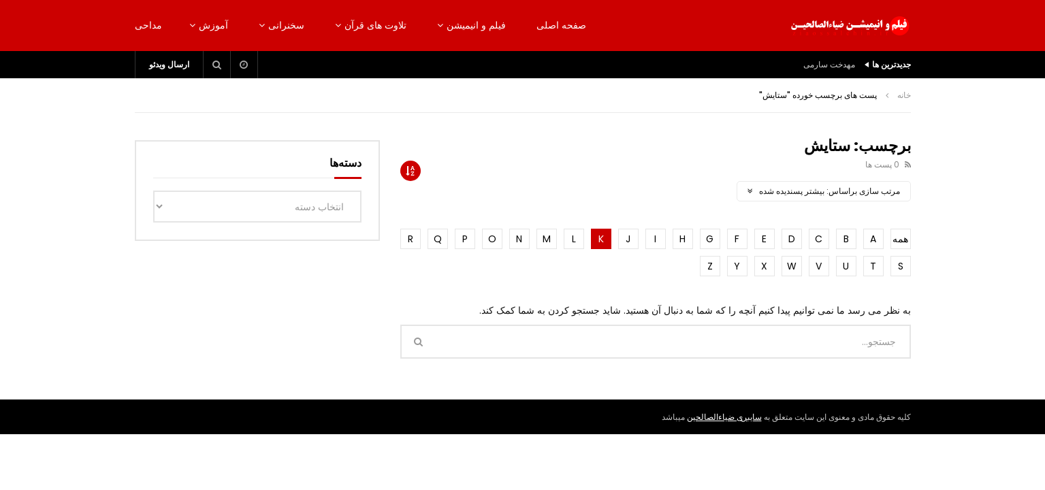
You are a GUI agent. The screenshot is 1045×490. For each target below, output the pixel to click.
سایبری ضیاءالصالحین (724, 417)
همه (900, 239)
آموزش (213, 25)
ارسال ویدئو (169, 64)
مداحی (148, 25)
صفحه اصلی (561, 25)
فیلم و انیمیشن (476, 25)
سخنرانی (286, 25)
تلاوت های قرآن (375, 25)
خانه (904, 95)
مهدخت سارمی (829, 64)
